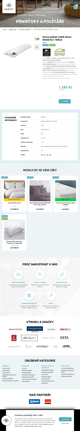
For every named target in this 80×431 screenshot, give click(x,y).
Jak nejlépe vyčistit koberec (67, 374)
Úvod (4, 29)
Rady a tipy (65, 365)
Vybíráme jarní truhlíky (66, 376)
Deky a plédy (44, 374)
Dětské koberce (6, 372)
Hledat (67, 2)
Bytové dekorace (50, 12)
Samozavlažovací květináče (28, 374)
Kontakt (47, 2)
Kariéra (42, 2)
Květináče (24, 368)
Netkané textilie (26, 381)
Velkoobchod (32, 2)
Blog (38, 2)
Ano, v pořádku (65, 419)
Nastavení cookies (65, 423)
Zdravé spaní (21, 15)
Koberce (61, 12)
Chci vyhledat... (58, 2)
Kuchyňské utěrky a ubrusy (48, 380)
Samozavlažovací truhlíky (28, 376)
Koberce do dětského (7, 378)
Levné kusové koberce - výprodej (10, 380)
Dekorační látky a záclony (47, 370)
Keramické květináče (27, 370)
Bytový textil (37, 12)
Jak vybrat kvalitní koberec (67, 368)
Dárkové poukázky (24, 12)
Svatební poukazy (33, 8)
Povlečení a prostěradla (47, 372)
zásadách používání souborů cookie (33, 426)
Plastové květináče (26, 372)
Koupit (66, 101)
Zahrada (31, 15)
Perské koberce (6, 370)
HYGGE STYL (21, 8)
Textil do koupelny (45, 378)
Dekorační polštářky (46, 376)
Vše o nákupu (24, 2)
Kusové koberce (6, 368)
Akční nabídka (41, 15)
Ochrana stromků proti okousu (29, 379)
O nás (18, 2)
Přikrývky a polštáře (24, 29)
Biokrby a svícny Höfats (50, 8)
